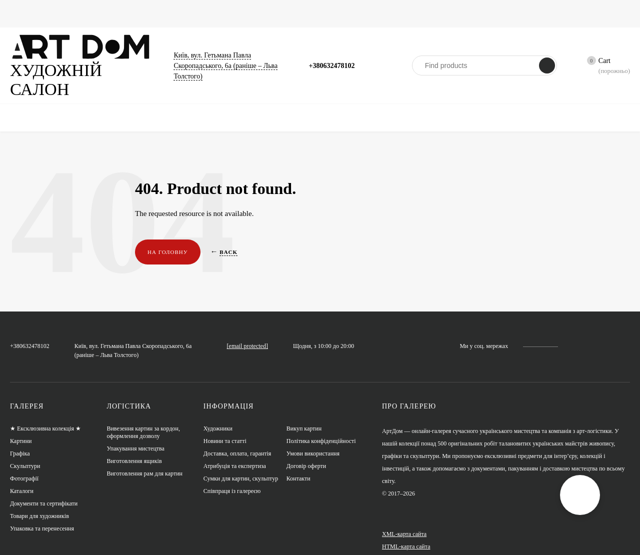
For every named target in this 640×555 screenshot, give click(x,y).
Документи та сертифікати (45, 491)
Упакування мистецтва (136, 436)
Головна (22, 13)
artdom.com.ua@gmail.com (279, 317)
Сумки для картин (300, 13)
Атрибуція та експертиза (236, 454)
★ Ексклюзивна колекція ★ (46, 416)
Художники (428, 13)
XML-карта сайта (403, 521)
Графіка (102, 13)
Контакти (298, 466)
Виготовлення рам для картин (145, 461)
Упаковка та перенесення (42, 516)
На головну (166, 233)
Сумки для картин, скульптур (241, 466)
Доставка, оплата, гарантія (237, 441)
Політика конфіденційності (321, 428)
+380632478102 (334, 55)
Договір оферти (306, 454)
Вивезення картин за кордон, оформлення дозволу (143, 420)
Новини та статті (369, 13)
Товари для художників (40, 504)
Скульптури (196, 13)
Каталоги (243, 13)
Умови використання (313, 441)
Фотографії (146, 13)
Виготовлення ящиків (134, 448)
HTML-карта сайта (405, 534)
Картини (62, 13)
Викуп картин (304, 416)
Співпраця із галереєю (233, 478)
